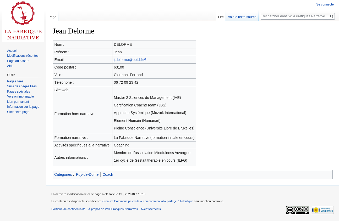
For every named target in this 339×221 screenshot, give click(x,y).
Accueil (12, 51)
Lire (221, 17)
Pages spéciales (18, 91)
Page (52, 17)
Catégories (63, 174)
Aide (10, 66)
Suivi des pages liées (22, 86)
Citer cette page (18, 112)
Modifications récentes (22, 56)
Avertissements (151, 209)
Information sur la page (23, 107)
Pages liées (15, 81)
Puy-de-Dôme (87, 174)
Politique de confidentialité (68, 209)
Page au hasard (18, 61)
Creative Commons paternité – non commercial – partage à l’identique (147, 201)
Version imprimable (20, 96)
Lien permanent (18, 102)
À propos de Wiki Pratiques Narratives (113, 209)
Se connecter (325, 4)
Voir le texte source (242, 17)
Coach (107, 174)
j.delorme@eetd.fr (128, 60)
